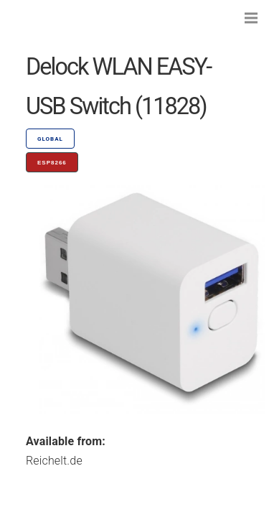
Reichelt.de (54, 460)
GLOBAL (50, 139)
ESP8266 (52, 162)
